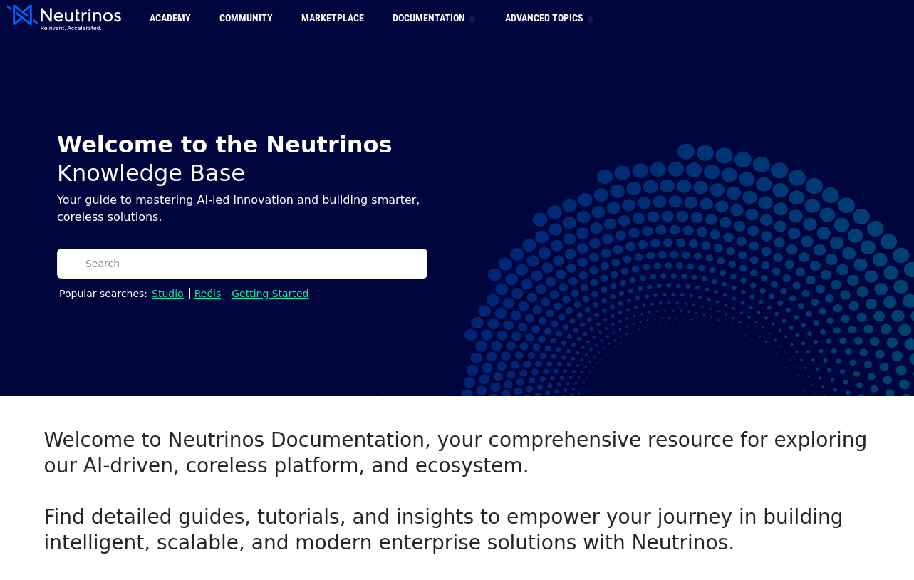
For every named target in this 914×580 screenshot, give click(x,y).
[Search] (251, 263)
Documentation (433, 18)
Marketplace (332, 18)
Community (246, 18)
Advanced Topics (548, 18)
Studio (168, 293)
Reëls (208, 293)
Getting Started (270, 293)
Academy (170, 18)
